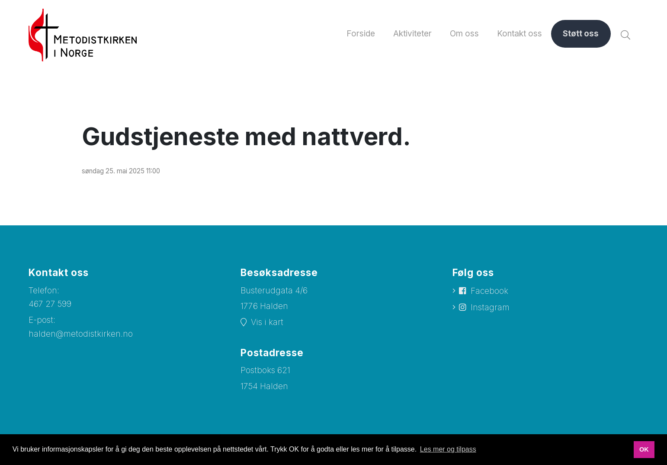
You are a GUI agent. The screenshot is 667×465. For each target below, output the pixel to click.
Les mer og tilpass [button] (448, 449)
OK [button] (644, 449)
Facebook (489, 291)
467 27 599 (50, 304)
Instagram (490, 307)
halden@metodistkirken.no (81, 334)
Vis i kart (267, 322)
